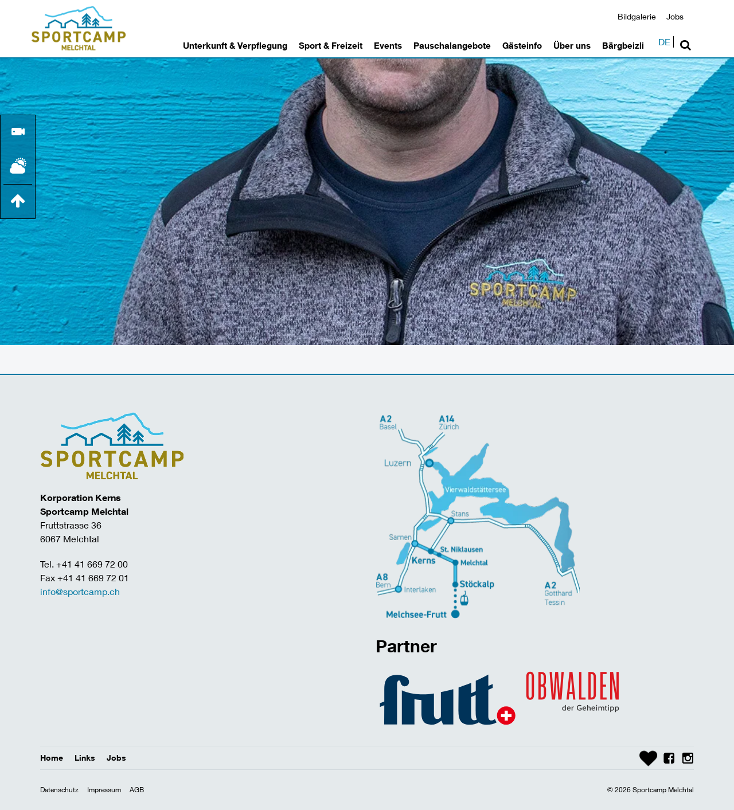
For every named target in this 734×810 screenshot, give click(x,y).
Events (388, 45)
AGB (137, 789)
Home (51, 757)
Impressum (104, 789)
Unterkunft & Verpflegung (235, 45)
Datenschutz (59, 789)
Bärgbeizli (623, 45)
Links (85, 757)
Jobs (675, 16)
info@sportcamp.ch (80, 591)
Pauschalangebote (452, 45)
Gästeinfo (522, 45)
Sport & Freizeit (330, 45)
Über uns (572, 45)
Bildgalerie (637, 16)
